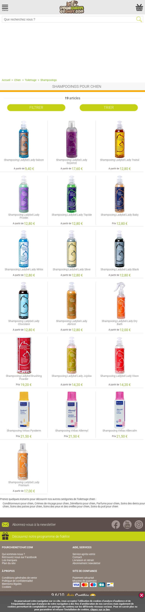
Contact (77, 557)
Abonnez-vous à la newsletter (34, 524)
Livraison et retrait (83, 560)
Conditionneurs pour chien (18, 503)
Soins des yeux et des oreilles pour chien (66, 506)
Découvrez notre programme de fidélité (41, 536)
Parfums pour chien (108, 503)
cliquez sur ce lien (100, 609)
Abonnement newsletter (86, 563)
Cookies (6, 586)
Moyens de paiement (84, 580)
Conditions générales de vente (19, 577)
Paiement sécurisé (83, 577)
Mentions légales (12, 583)
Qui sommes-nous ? (13, 554)
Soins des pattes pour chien (26, 506)
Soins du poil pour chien (104, 506)
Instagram (139, 524)
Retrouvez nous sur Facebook (19, 557)
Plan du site (8, 563)
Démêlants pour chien (82, 503)
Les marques (9, 560)
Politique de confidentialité (17, 580)
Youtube (127, 524)
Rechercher (139, 19)
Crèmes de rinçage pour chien (52, 503)
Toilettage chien (86, 499)
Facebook (116, 524)
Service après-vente (83, 554)
